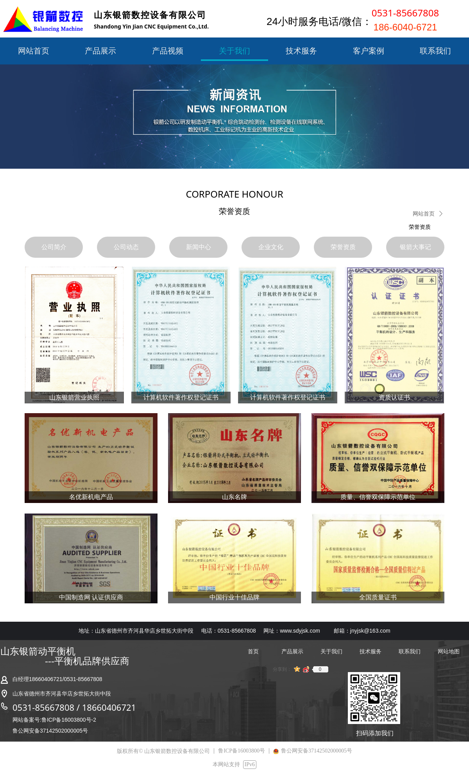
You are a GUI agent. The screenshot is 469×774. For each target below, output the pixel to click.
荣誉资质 (420, 227)
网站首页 (424, 214)
